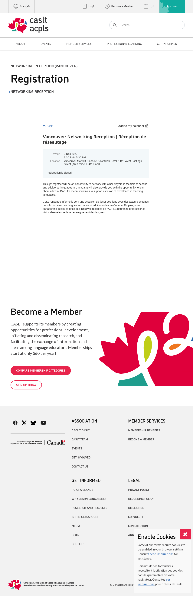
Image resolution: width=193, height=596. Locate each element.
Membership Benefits (144, 430)
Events (77, 448)
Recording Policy (141, 498)
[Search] (147, 25)
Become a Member (119, 6)
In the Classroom (85, 517)
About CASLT (81, 430)
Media (76, 526)
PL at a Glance (82, 489)
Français (21, 6)
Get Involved (81, 457)
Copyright (135, 517)
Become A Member (141, 439)
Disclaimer (136, 508)
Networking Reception (32, 91)
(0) (148, 6)
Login (88, 6)
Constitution (138, 526)
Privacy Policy (138, 489)
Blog (75, 535)
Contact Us (80, 466)
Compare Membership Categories (40, 370)
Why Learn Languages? (89, 498)
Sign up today (26, 385)
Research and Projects (89, 508)
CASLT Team (80, 439)
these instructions (161, 554)
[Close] (185, 534)
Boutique (172, 6)
